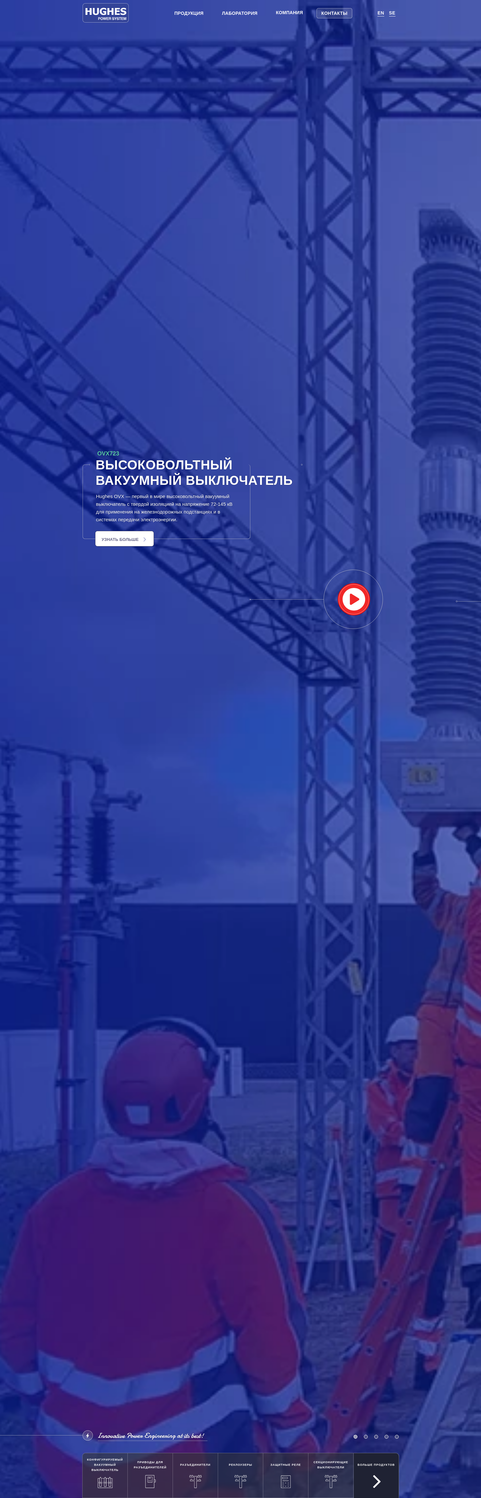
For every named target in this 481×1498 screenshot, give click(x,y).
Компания (289, 12)
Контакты (334, 13)
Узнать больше (124, 539)
